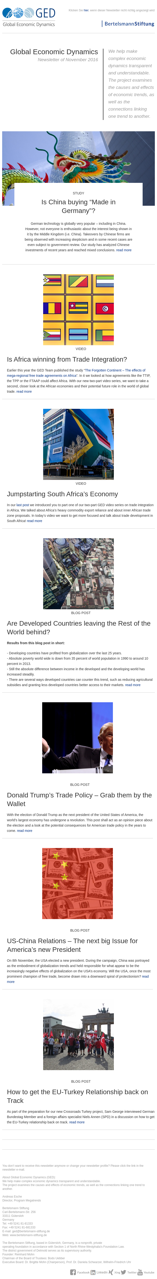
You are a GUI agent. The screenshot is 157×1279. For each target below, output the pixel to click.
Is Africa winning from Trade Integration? (67, 359)
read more (124, 250)
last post (23, 505)
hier (86, 10)
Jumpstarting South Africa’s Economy (62, 494)
